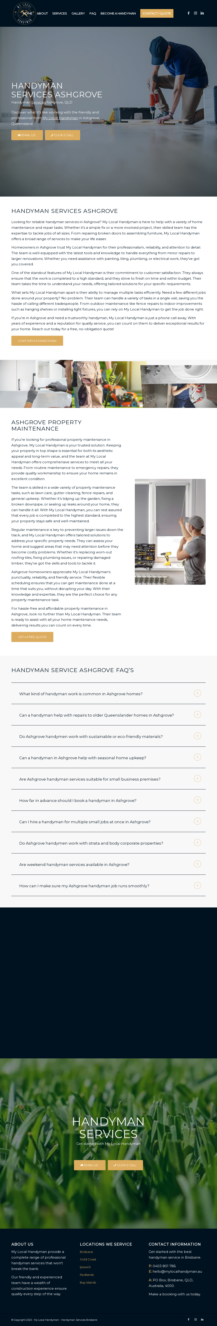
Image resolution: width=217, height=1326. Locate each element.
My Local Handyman (60, 118)
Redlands (87, 1275)
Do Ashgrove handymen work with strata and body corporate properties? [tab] (110, 842)
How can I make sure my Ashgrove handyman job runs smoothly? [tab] (110, 885)
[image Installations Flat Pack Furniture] (36, 384)
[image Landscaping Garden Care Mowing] (109, 384)
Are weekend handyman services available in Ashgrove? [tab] (110, 864)
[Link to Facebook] (188, 13)
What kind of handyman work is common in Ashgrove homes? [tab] (110, 693)
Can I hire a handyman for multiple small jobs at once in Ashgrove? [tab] (110, 821)
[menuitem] (27, 13)
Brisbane (86, 1252)
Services (39, 102)
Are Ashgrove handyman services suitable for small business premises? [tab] (110, 778)
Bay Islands (88, 1282)
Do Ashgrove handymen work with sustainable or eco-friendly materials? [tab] (110, 735)
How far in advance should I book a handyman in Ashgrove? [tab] (110, 799)
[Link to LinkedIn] (202, 13)
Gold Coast (88, 1259)
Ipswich (85, 1267)
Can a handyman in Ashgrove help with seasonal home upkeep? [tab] (110, 757)
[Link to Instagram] (195, 13)
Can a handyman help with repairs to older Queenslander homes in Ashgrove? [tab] (110, 714)
